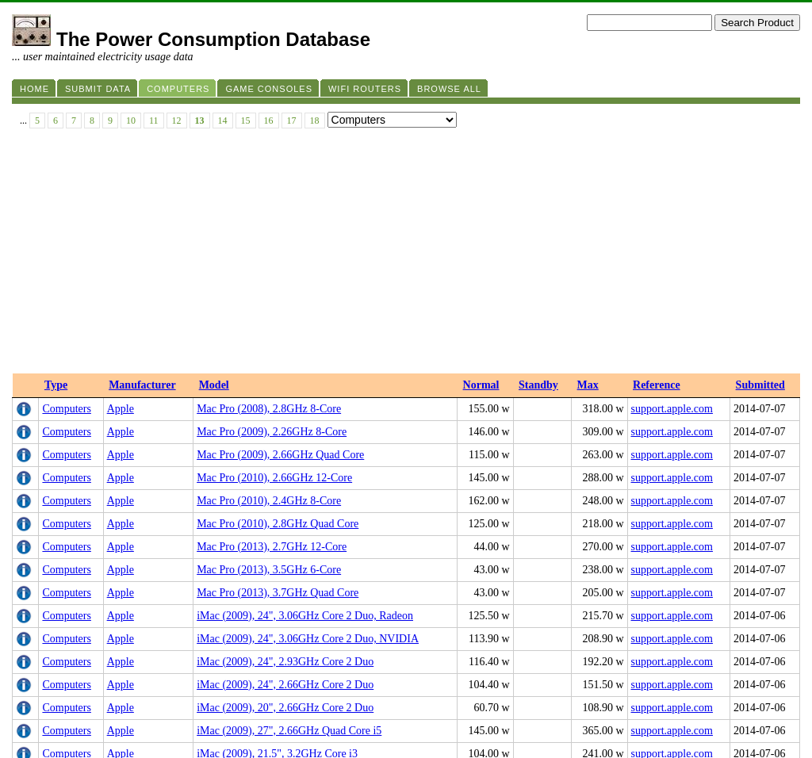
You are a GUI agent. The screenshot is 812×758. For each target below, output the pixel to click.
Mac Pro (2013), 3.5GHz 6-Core (269, 332)
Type (55, 147)
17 (292, 120)
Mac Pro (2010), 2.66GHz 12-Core (274, 240)
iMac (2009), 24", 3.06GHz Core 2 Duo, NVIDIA (308, 401)
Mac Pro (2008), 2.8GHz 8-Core (269, 171)
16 (269, 120)
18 (315, 120)
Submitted (760, 147)
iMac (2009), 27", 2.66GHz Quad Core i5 (289, 493)
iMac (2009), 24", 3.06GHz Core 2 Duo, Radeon (305, 378)
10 (131, 120)
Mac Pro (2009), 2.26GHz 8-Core (272, 194)
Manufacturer (142, 147)
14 (223, 120)
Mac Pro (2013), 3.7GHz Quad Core (277, 355)
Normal (481, 147)
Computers (66, 171)
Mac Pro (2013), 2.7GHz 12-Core (272, 309)
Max (588, 147)
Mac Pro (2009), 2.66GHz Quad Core (280, 217)
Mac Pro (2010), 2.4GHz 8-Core (269, 263)
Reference (656, 147)
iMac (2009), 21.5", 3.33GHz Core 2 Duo (289, 539)
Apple (120, 171)
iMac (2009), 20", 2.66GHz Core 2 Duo (285, 470)
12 (177, 120)
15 (246, 120)
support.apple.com (672, 171)
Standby (538, 147)
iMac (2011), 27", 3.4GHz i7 (260, 608)
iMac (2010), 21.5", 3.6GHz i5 (265, 585)
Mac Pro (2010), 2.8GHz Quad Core (277, 286)
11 (154, 120)
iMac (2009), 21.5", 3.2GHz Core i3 (277, 516)
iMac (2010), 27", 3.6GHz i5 (261, 562)
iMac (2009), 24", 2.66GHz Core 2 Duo (285, 447)
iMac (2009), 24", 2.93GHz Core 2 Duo (285, 424)
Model (214, 147)
